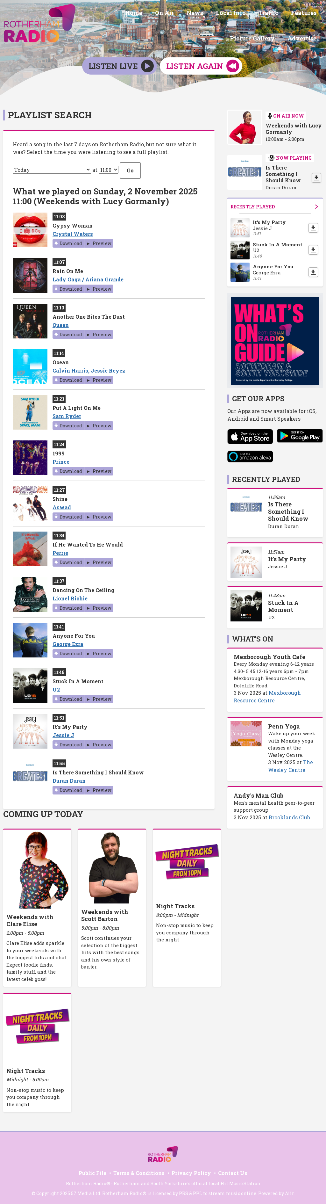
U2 (56, 687)
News (148, 14)
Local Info (182, 14)
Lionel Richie (70, 596)
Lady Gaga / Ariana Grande (88, 277)
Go (130, 167)
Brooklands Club (289, 815)
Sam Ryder (67, 413)
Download (71, 241)
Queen (61, 322)
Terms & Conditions (139, 1170)
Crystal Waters (73, 231)
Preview (101, 241)
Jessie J (63, 732)
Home (92, 14)
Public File (92, 1170)
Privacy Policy (191, 1170)
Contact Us (232, 1170)
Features (250, 14)
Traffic (217, 14)
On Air (120, 14)
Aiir (289, 1191)
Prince (61, 459)
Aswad (62, 505)
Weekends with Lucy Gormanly (294, 126)
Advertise (303, 37)
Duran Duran (69, 778)
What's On (252, 636)
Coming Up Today (43, 811)
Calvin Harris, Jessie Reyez (89, 368)
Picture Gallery (295, 14)
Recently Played (274, 204)
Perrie (60, 550)
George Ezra (68, 641)
